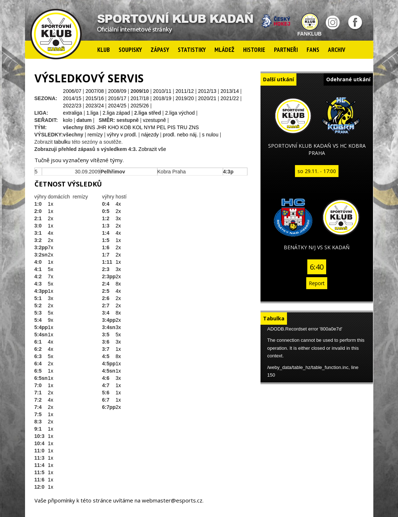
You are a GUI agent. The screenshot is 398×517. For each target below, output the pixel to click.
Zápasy (160, 50)
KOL (137, 127)
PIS (171, 127)
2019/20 (185, 98)
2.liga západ (116, 113)
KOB (125, 127)
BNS (90, 127)
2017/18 (140, 98)
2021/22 (230, 98)
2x (50, 218)
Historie (254, 50)
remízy (95, 135)
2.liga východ (180, 113)
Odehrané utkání (348, 79)
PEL (161, 127)
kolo (68, 120)
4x (50, 233)
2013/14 (230, 91)
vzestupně (154, 120)
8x (118, 284)
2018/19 (162, 98)
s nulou (210, 135)
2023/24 (95, 105)
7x (50, 247)
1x (50, 204)
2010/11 (162, 91)
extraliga (72, 113)
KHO (113, 127)
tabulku (62, 142)
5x (50, 269)
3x (50, 298)
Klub (103, 50)
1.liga (92, 113)
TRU (182, 127)
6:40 (317, 267)
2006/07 (72, 91)
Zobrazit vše (152, 149)
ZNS (194, 127)
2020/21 (207, 98)
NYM (149, 127)
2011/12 (185, 91)
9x (50, 320)
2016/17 (117, 98)
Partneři (286, 50)
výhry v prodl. (122, 135)
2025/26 (140, 105)
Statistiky (192, 50)
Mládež (224, 50)
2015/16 (95, 98)
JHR (101, 127)
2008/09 (117, 91)
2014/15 (72, 98)
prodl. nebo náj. (180, 135)
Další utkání (278, 79)
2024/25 (117, 105)
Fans (313, 50)
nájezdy (150, 135)
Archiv (336, 50)
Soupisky (130, 50)
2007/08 (95, 91)
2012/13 (207, 91)
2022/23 (72, 105)
